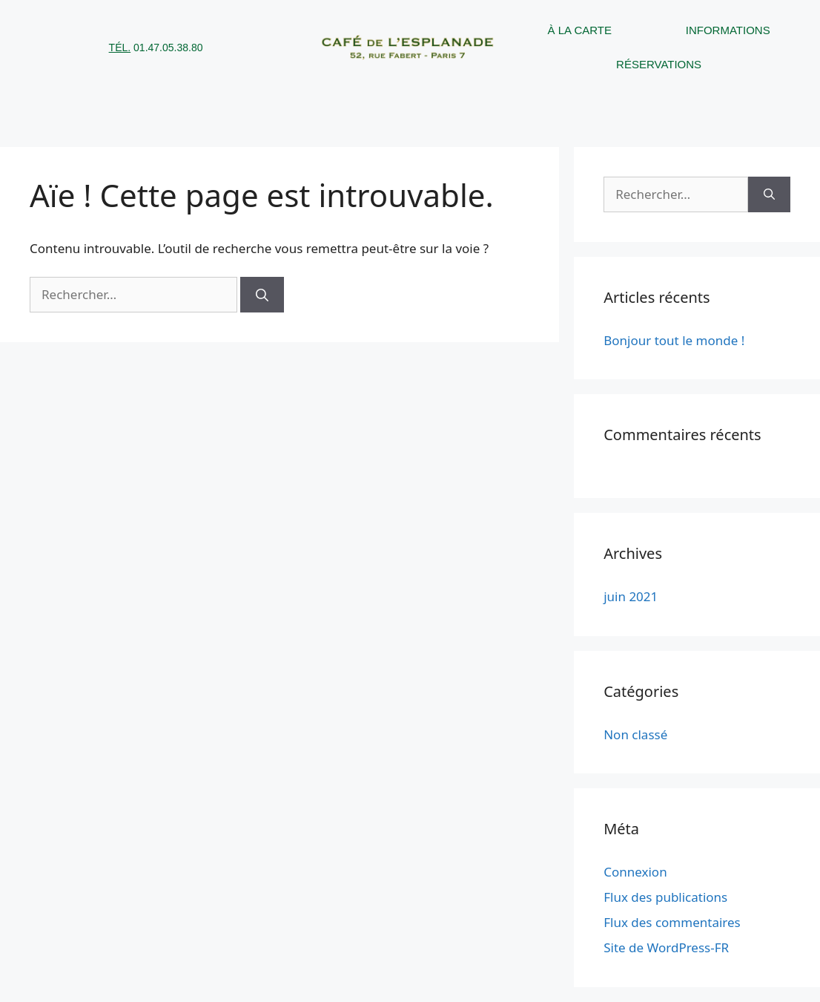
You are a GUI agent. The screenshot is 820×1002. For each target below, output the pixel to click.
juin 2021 (631, 596)
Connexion (635, 871)
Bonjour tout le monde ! (674, 340)
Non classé (635, 734)
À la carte (580, 30)
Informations (728, 30)
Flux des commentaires (672, 922)
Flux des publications (665, 897)
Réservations (658, 64)
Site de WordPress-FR (666, 947)
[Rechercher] (262, 294)
